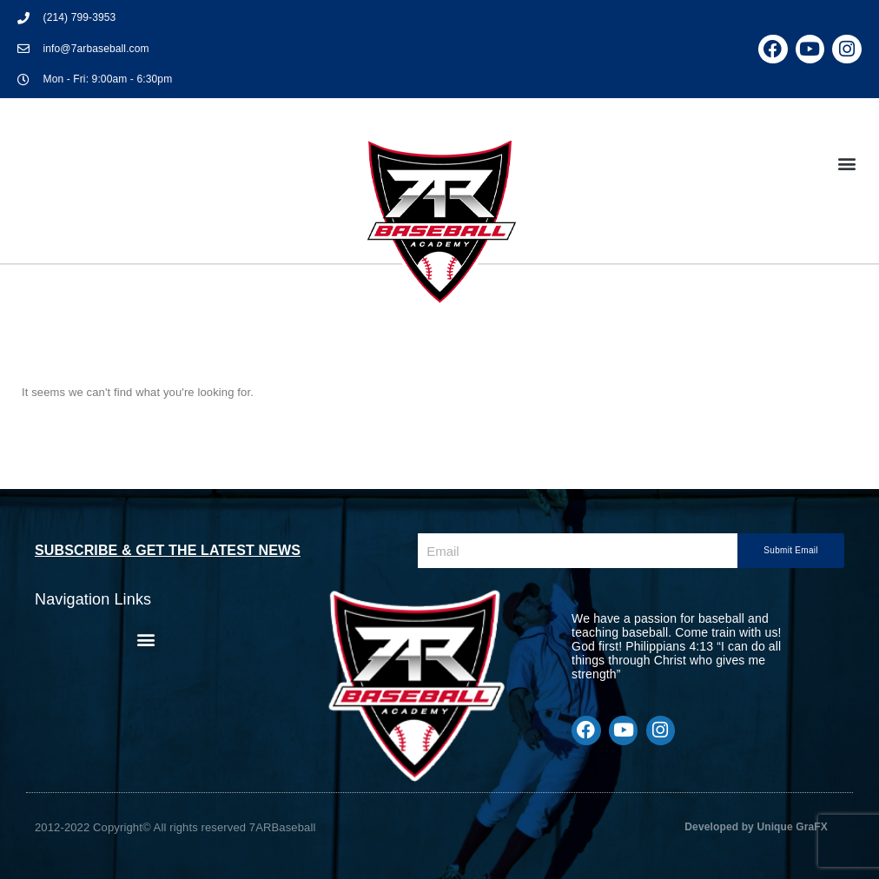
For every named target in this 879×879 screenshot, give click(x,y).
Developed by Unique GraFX (756, 827)
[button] (847, 163)
